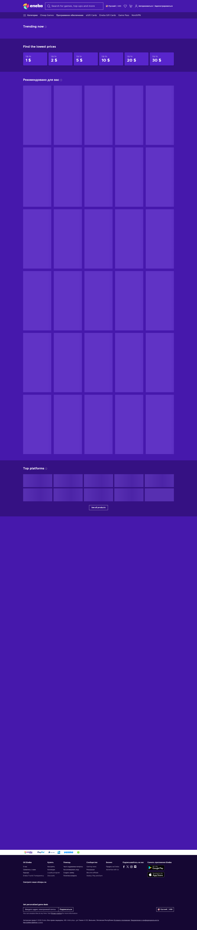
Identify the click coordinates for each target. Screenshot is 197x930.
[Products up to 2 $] (60, 58)
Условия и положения (122, 920)
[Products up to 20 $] (137, 58)
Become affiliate (92, 872)
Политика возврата (70, 875)
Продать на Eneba (112, 866)
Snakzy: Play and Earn (95, 875)
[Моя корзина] (131, 6)
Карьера (26, 872)
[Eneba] (33, 6)
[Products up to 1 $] (35, 58)
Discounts (51, 875)
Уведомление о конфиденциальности (145, 920)
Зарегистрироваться (164, 6)
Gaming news (91, 866)
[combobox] (74, 6)
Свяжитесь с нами (29, 869)
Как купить (51, 866)
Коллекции (51, 869)
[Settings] (114, 6)
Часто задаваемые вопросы (73, 866)
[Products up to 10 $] (111, 58)
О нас (25, 866)
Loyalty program (53, 872)
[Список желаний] (125, 6)
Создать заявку (68, 872)
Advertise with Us (112, 869)
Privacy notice (56, 913)
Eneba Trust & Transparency (33, 875)
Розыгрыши (91, 869)
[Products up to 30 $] (162, 58)
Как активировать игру (71, 869)
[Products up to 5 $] (86, 58)
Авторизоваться (144, 6)
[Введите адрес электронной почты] (40, 909)
